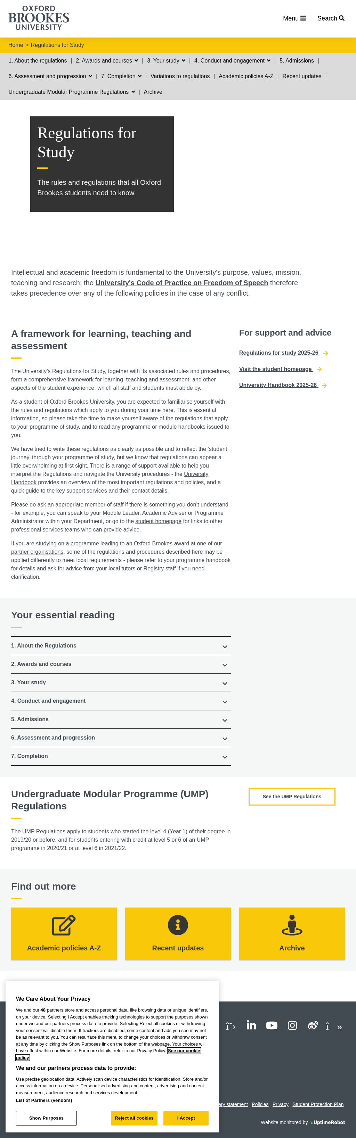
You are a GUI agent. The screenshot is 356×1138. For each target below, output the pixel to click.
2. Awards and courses (107, 61)
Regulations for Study (57, 45)
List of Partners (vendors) (44, 1100)
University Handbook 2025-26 (283, 385)
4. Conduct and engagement (232, 61)
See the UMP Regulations (292, 796)
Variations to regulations (180, 76)
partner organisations (37, 552)
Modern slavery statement (220, 1104)
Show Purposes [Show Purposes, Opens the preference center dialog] (46, 1118)
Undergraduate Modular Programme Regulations (71, 92)
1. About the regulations (37, 61)
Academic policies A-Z (246, 76)
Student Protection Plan (317, 1104)
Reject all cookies (134, 1118)
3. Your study (166, 61)
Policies (260, 1104)
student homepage (159, 521)
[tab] (121, 645)
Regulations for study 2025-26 (283, 353)
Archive (153, 92)
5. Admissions (297, 61)
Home (15, 45)
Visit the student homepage (280, 369)
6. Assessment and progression (50, 76)
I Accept (186, 1118)
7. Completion (121, 76)
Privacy (281, 1104)
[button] (121, 646)
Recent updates (301, 76)
